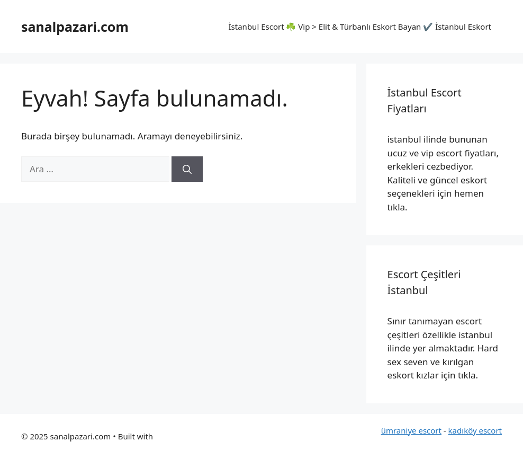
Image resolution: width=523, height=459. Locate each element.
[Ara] (187, 169)
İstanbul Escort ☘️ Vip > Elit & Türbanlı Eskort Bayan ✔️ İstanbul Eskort (360, 26)
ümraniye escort (411, 430)
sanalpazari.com (75, 26)
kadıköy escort (475, 430)
